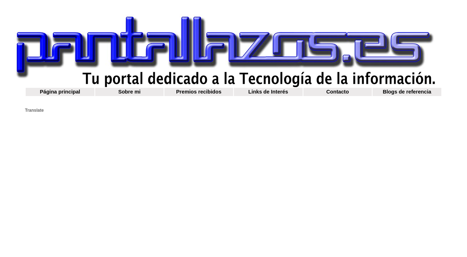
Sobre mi (129, 92)
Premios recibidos (198, 92)
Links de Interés (268, 92)
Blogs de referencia (407, 92)
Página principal (60, 92)
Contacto (337, 92)
